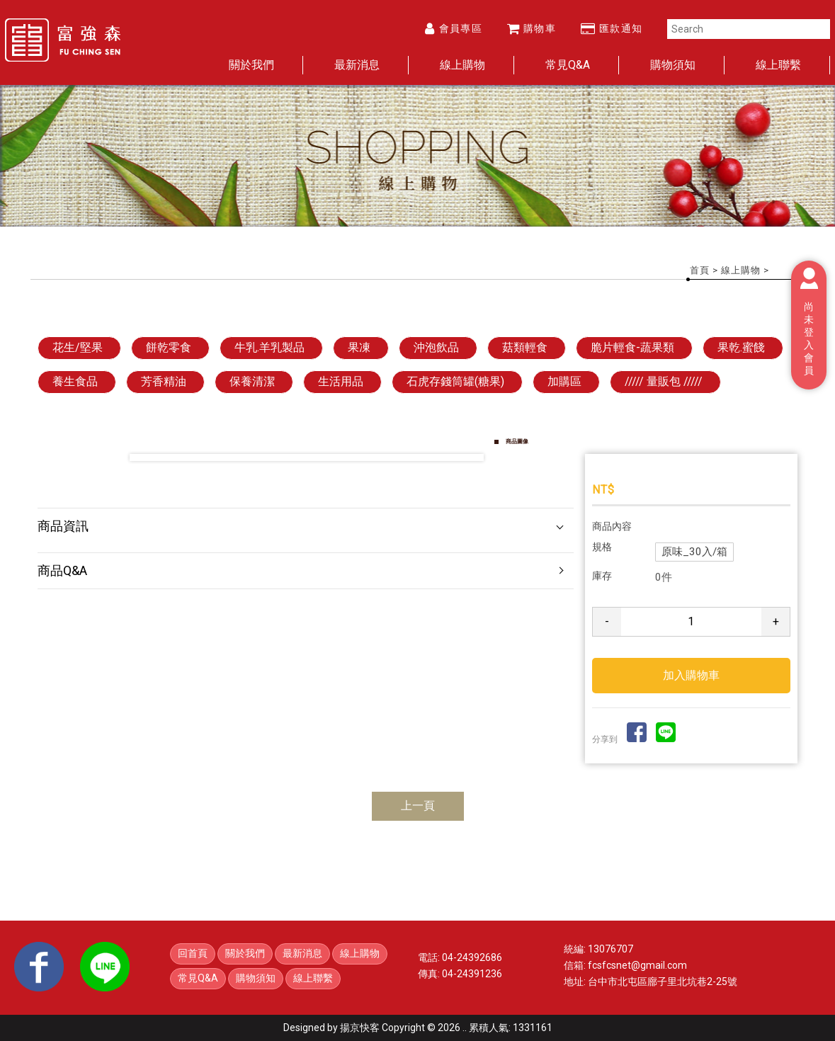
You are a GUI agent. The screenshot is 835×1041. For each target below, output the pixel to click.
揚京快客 (360, 1027)
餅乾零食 (168, 347)
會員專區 (453, 28)
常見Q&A (567, 65)
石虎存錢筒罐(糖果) (455, 381)
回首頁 (193, 953)
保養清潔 (252, 381)
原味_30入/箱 (694, 551)
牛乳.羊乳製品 (269, 347)
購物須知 (672, 65)
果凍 (359, 347)
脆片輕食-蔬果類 (632, 347)
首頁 (700, 270)
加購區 (564, 381)
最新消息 (357, 65)
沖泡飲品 (436, 347)
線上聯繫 (778, 65)
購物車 (532, 28)
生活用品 (340, 381)
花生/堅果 (77, 347)
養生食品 (75, 381)
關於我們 (251, 65)
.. (464, 1027)
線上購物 (462, 65)
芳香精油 (163, 381)
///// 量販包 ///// (664, 381)
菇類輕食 (524, 347)
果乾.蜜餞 (741, 347)
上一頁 (418, 805)
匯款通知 (612, 28)
